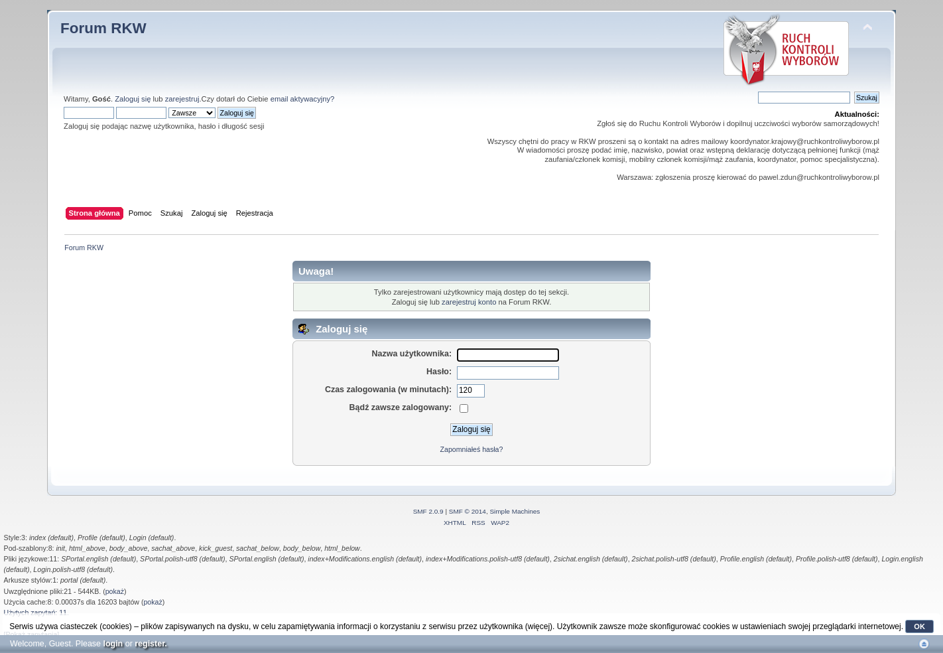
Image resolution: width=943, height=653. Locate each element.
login (113, 643)
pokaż (114, 591)
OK (919, 626)
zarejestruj (182, 99)
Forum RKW (103, 28)
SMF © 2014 (467, 511)
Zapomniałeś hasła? (471, 449)
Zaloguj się (133, 99)
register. (151, 643)
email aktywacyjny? (303, 99)
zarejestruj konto (469, 302)
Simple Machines (514, 511)
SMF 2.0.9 (428, 511)
